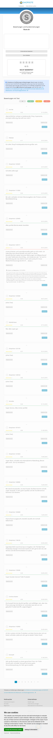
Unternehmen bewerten (26, 51)
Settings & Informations (31, 729)
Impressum (6, 733)
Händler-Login (31, 702)
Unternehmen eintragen (33, 703)
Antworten (44, 127)
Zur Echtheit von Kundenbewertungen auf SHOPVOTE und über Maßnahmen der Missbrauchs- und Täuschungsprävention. (25, 88)
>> (38, 682)
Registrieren (7, 705)
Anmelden (6, 703)
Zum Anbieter (26, 55)
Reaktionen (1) (9, 265)
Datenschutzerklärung (15, 733)
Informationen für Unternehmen (35, 705)
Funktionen (21, 6)
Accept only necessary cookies (13, 729)
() (44, 122)
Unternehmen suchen (31, 6)
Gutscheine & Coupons (9, 702)
